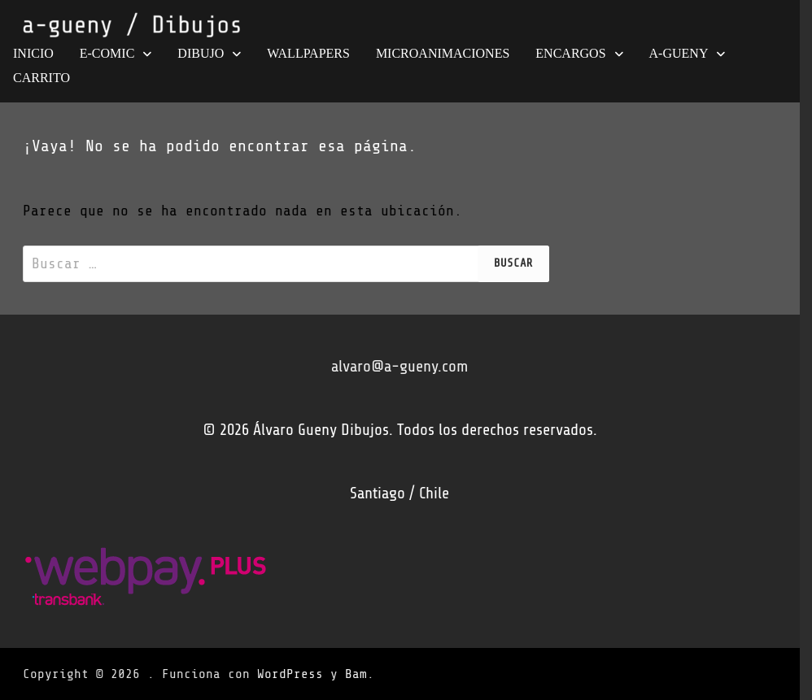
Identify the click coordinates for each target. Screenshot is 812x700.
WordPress (290, 674)
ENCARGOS (570, 53)
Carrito (41, 78)
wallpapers (308, 53)
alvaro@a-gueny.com (399, 366)
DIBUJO (200, 53)
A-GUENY (679, 53)
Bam (356, 674)
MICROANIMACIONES (442, 53)
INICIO (33, 53)
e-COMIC (107, 53)
